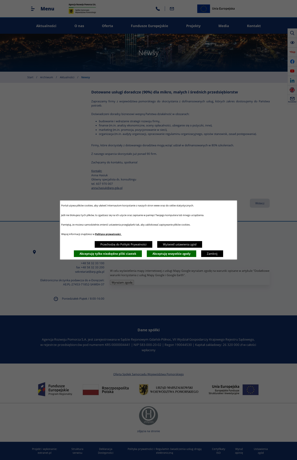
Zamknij (212, 253)
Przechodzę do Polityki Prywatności (123, 244)
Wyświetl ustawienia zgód (179, 244)
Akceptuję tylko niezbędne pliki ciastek (108, 253)
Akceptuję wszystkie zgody (171, 253)
